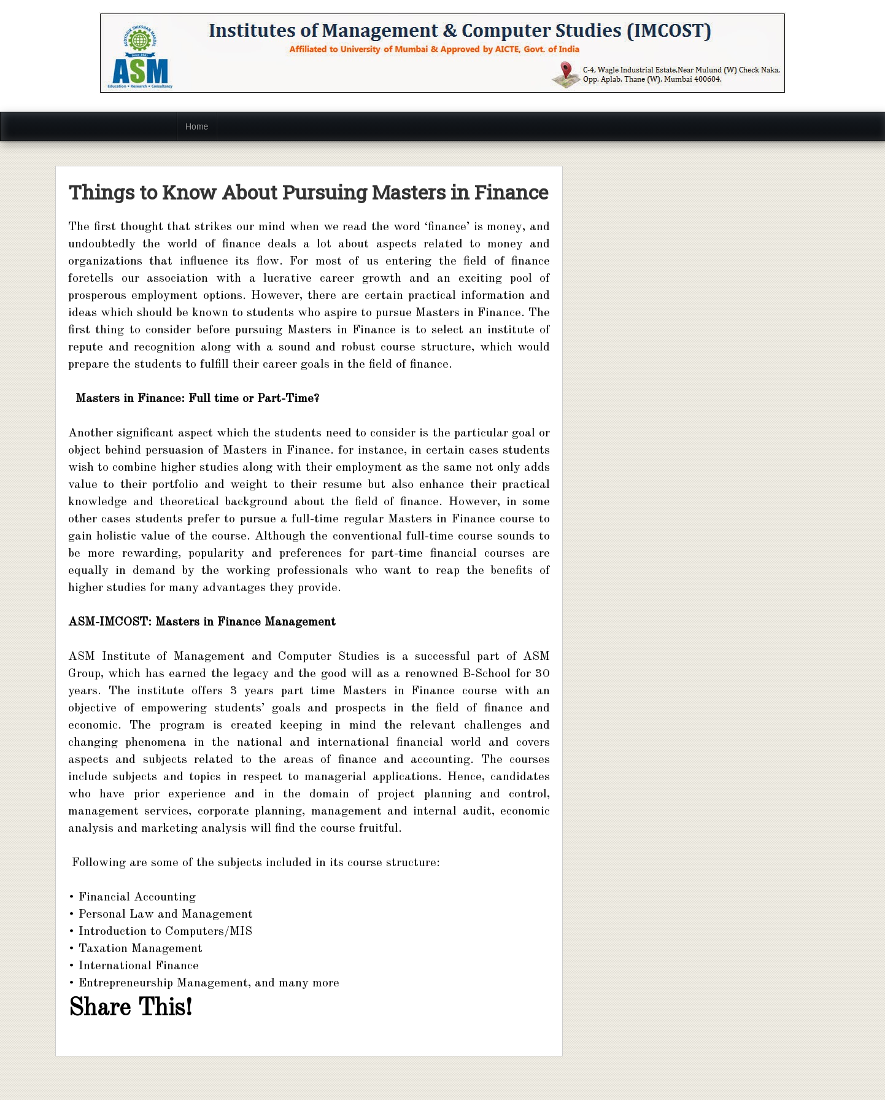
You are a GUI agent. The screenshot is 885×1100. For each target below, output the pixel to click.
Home (196, 126)
